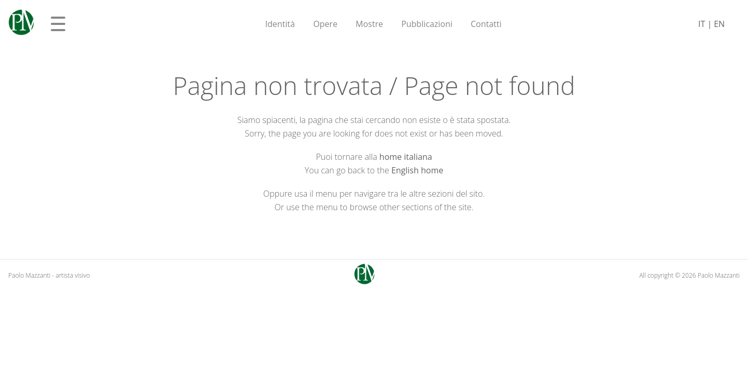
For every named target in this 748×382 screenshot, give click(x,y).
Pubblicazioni (427, 24)
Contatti (486, 24)
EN (719, 24)
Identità (280, 24)
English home (417, 170)
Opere (325, 24)
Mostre (369, 24)
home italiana (405, 156)
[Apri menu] (58, 23)
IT (701, 24)
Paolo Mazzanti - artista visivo (49, 275)
